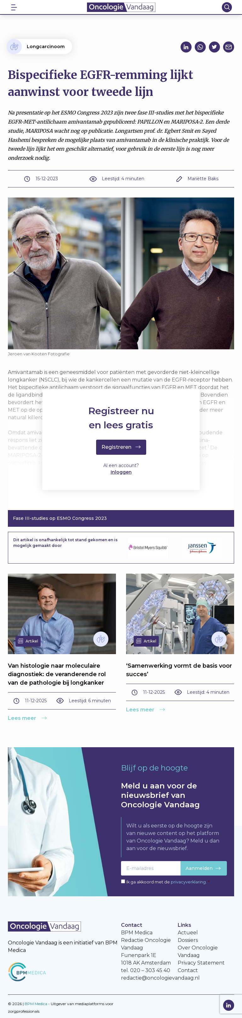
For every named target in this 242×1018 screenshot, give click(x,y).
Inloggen (121, 473)
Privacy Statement (201, 963)
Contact (188, 970)
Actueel (188, 933)
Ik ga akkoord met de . (168, 882)
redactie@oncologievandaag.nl (160, 978)
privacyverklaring (188, 882)
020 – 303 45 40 (150, 970)
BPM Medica (36, 1003)
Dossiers (188, 940)
